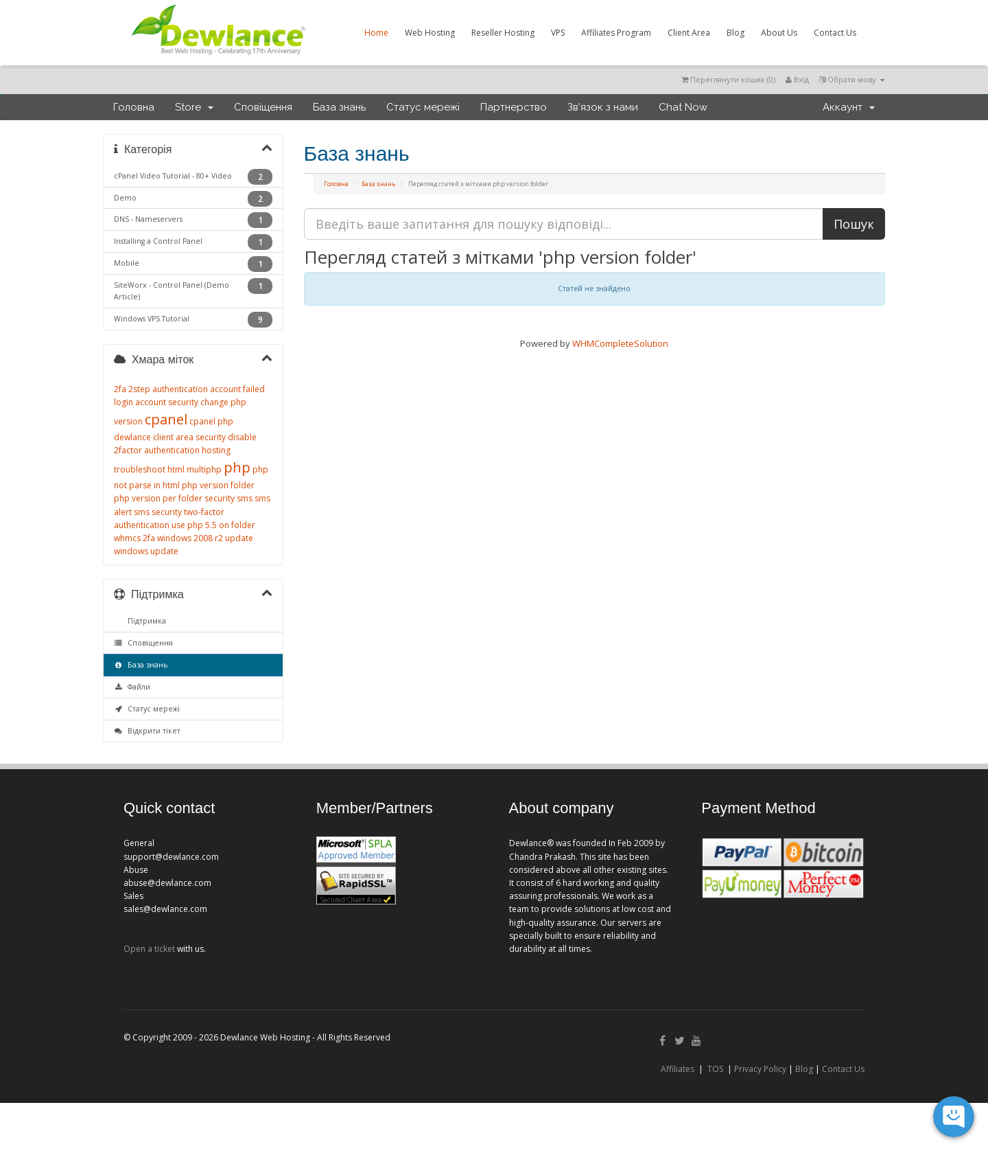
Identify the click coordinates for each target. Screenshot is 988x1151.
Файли (132, 687)
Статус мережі (423, 107)
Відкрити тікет (147, 731)
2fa (120, 389)
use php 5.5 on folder (213, 525)
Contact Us (835, 32)
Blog (735, 32)
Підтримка (145, 621)
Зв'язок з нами (602, 107)
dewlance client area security (170, 437)
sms (244, 498)
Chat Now (683, 107)
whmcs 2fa (134, 538)
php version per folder (158, 498)
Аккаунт (849, 107)
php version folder (218, 485)
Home (376, 32)
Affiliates (677, 1069)
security (219, 498)
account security (166, 402)
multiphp (204, 469)
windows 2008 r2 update (205, 538)
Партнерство (513, 107)
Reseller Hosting (502, 32)
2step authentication (168, 389)
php (237, 467)
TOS (715, 1069)
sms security (158, 512)
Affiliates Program (616, 32)
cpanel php (211, 421)
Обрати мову (852, 79)
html (176, 469)
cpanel (166, 419)
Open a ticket (149, 949)
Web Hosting (430, 32)
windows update (146, 551)
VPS (558, 32)
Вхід (797, 79)
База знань (339, 107)
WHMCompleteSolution (620, 343)
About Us (779, 32)
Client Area (689, 32)
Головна (133, 107)
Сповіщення (263, 107)
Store (194, 107)
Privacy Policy (760, 1069)
